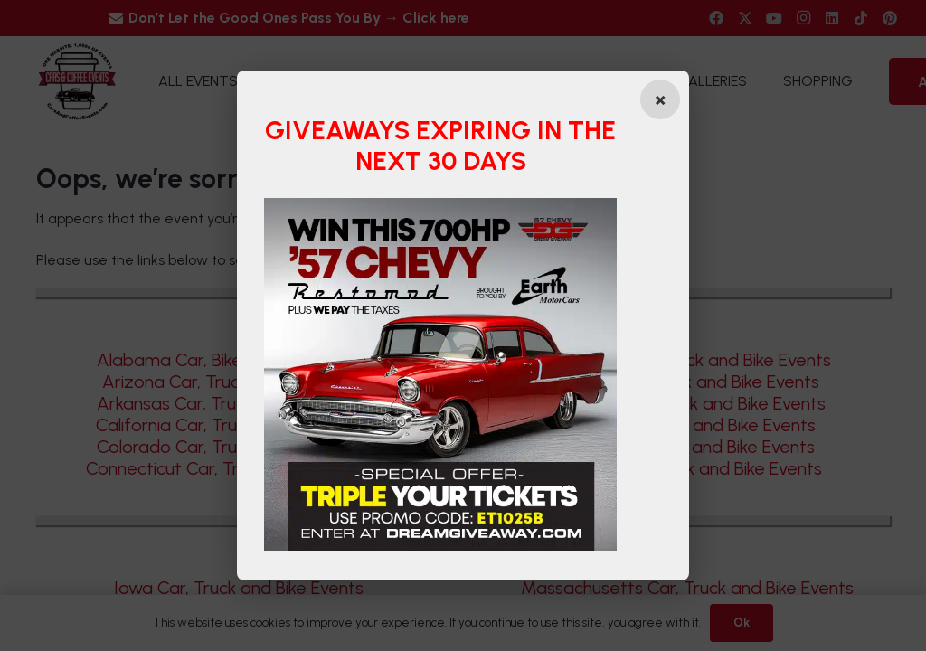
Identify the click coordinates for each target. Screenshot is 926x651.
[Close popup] (660, 99)
